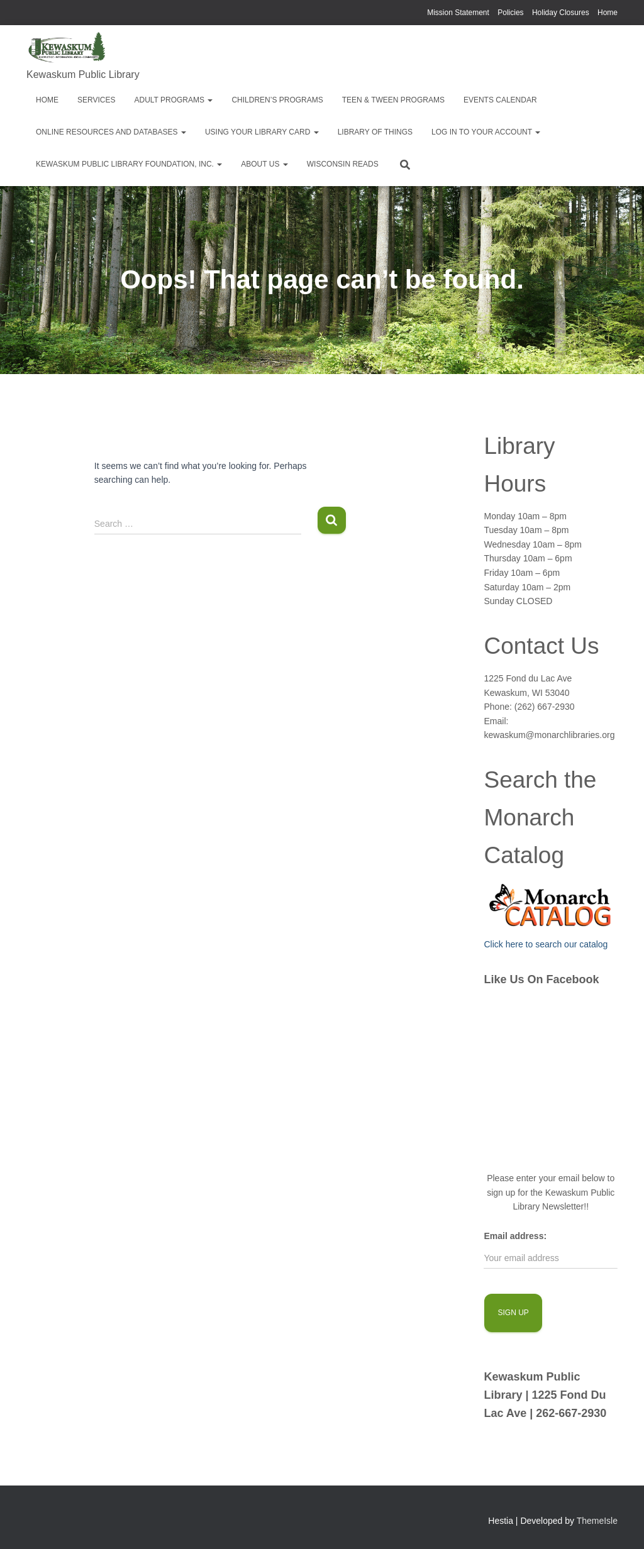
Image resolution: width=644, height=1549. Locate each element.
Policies (510, 12)
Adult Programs (173, 100)
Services (96, 100)
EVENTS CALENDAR (500, 100)
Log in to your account (485, 132)
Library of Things (375, 132)
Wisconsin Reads (343, 164)
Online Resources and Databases (111, 132)
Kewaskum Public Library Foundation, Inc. (129, 164)
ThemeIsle (597, 1521)
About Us (264, 164)
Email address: (515, 1236)
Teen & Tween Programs (393, 100)
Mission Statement (458, 12)
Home (607, 12)
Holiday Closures (560, 12)
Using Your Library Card (262, 132)
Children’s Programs (277, 100)
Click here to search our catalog (546, 944)
